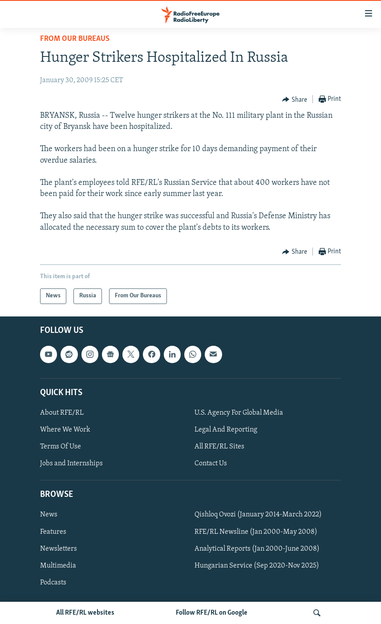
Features (53, 531)
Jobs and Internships (71, 463)
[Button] (294, 99)
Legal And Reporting (226, 429)
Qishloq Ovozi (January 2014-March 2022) (258, 514)
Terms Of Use (60, 446)
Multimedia (58, 565)
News (48, 514)
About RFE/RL (62, 412)
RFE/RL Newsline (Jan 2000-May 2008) (256, 531)
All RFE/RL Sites (219, 446)
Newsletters (58, 548)
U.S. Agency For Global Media (239, 412)
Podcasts (53, 582)
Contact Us (211, 463)
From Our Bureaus (74, 39)
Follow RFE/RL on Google (211, 612)
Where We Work (65, 429)
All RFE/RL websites (85, 612)
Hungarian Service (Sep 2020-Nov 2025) (257, 565)
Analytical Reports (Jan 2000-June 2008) (257, 548)
